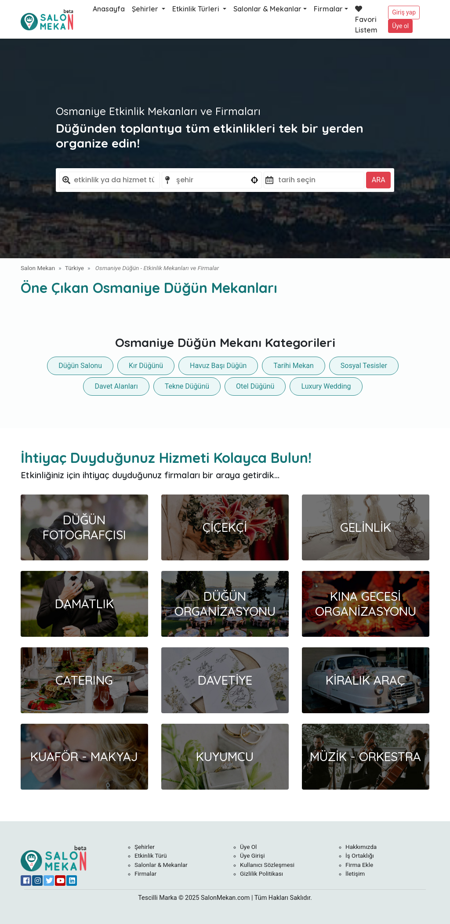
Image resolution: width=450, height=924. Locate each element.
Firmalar (328, 8)
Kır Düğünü (146, 365)
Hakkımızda (361, 846)
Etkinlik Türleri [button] (196, 8)
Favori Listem (366, 19)
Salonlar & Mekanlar (267, 8)
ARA (378, 180)
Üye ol (400, 25)
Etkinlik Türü (150, 855)
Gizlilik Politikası (261, 873)
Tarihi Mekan (293, 365)
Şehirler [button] (146, 8)
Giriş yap (404, 12)
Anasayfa (109, 8)
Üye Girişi (252, 855)
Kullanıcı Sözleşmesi (267, 864)
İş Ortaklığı (359, 855)
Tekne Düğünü (187, 386)
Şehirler (144, 846)
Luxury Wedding (326, 386)
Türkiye (74, 267)
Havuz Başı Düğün (218, 365)
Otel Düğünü (255, 386)
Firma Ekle (359, 864)
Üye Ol (248, 846)
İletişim (355, 873)
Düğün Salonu (80, 365)
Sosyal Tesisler (364, 365)
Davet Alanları (116, 386)
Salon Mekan (38, 267)
